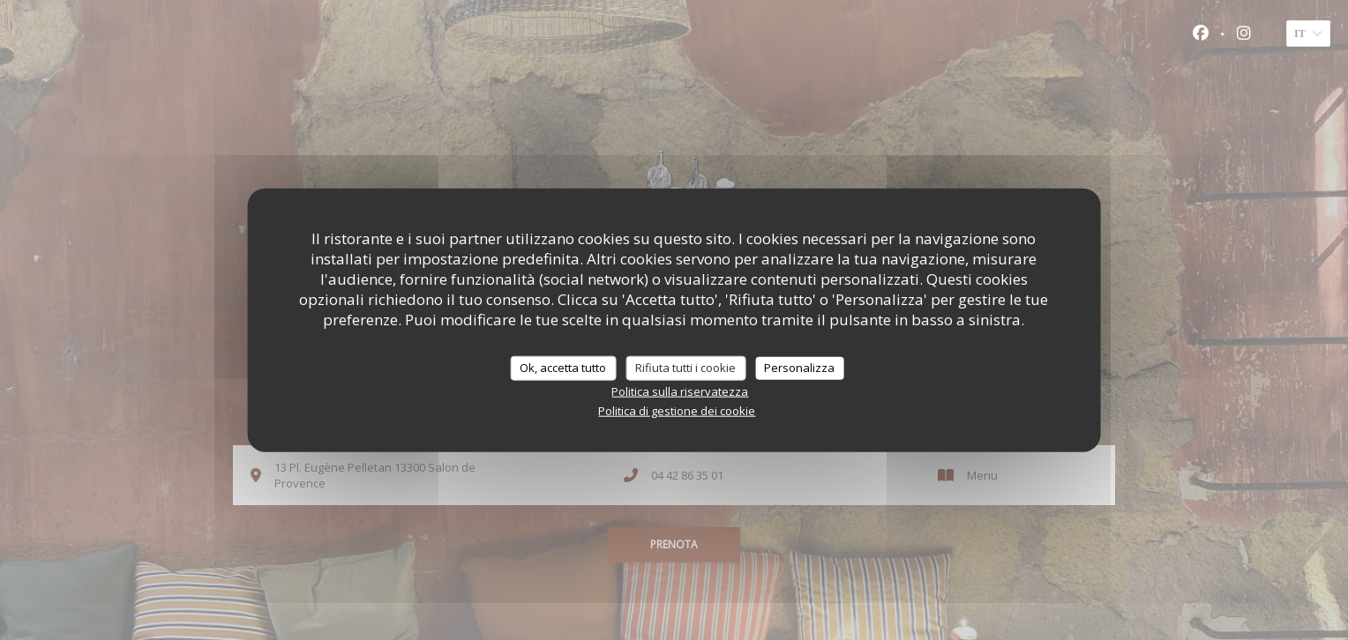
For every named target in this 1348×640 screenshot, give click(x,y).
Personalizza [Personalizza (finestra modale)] (799, 368)
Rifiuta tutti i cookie (685, 368)
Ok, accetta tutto (563, 368)
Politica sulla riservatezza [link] (679, 390)
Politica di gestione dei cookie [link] (676, 410)
